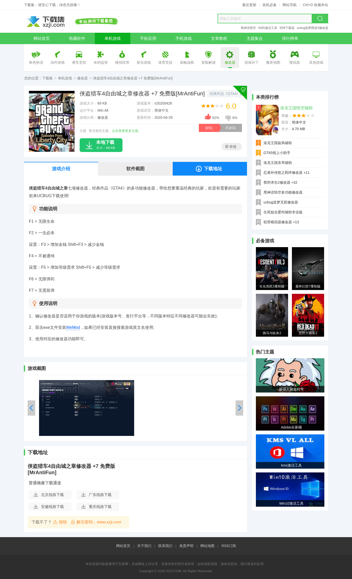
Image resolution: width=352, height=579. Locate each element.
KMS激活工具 (267, 28)
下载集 (47, 78)
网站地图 (207, 546)
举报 (230, 147)
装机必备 (269, 5)
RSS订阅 (228, 546)
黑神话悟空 (248, 28)
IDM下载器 (287, 28)
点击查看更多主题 (125, 131)
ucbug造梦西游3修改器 (312, 28)
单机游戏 (65, 78)
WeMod (73, 327)
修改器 (82, 78)
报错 (60, 522)
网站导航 (290, 5)
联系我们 (165, 546)
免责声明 (186, 546)
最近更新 (249, 5)
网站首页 (123, 546)
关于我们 (144, 546)
